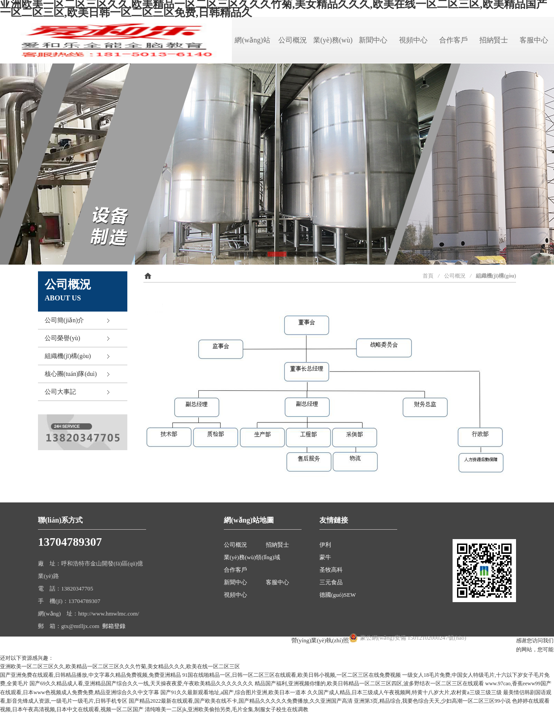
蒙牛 (325, 557)
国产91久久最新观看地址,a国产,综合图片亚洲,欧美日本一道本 (233, 692)
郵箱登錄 (114, 626)
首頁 (428, 276)
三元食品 (331, 582)
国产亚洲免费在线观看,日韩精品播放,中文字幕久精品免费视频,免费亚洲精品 (90, 675)
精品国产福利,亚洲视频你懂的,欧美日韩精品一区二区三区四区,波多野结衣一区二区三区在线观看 (369, 683)
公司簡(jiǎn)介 (64, 320)
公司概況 (292, 40)
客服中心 (534, 40)
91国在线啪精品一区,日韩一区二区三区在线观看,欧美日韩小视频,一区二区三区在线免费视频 (291, 675)
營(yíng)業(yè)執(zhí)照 (320, 640)
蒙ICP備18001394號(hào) (259, 640)
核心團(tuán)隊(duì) (71, 374)
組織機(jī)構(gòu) (68, 356)
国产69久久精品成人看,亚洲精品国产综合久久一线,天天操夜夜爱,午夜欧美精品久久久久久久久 (141, 683)
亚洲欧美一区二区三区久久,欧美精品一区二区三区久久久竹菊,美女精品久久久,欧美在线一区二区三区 (120, 666)
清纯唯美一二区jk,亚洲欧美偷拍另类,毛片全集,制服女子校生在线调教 (226, 709)
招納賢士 (493, 40)
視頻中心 (413, 40)
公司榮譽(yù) (62, 338)
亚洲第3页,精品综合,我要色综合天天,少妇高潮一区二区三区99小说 (432, 701)
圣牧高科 (331, 569)
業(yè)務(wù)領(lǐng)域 (252, 557)
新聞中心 (373, 40)
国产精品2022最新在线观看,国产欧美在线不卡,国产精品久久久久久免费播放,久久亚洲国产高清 (241, 701)
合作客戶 (453, 40)
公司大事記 (60, 391)
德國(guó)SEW (337, 594)
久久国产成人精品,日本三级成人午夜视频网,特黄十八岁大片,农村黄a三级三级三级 (404, 692)
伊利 (325, 544)
